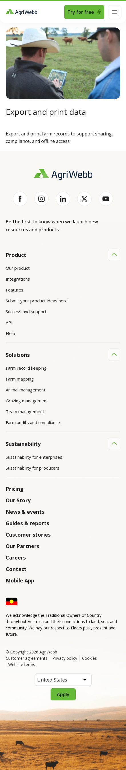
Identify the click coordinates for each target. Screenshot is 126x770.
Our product (18, 268)
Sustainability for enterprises (34, 457)
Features (14, 290)
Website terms (21, 664)
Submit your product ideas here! (37, 301)
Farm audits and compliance (33, 422)
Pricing (14, 488)
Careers (16, 557)
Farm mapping (20, 379)
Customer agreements (26, 658)
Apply (63, 694)
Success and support (26, 311)
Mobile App (20, 580)
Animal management (25, 390)
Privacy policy (64, 658)
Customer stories (28, 534)
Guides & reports (27, 523)
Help (10, 333)
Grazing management (27, 400)
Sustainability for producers (32, 468)
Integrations (18, 279)
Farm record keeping (26, 368)
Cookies (89, 658)
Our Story (18, 500)
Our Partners (22, 546)
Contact (16, 569)
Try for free (84, 12)
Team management (25, 411)
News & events (25, 511)
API (9, 322)
